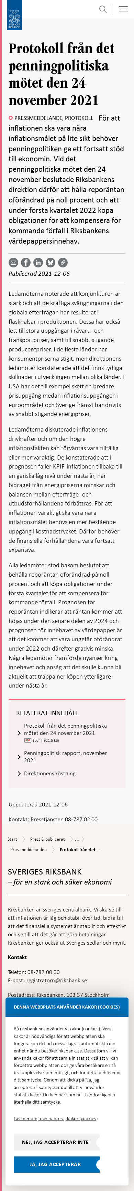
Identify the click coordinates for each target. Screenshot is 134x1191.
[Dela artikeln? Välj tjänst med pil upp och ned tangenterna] (39, 262)
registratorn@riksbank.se (56, 980)
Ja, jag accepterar (55, 1164)
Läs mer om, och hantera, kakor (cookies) (56, 1118)
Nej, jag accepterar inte (55, 1142)
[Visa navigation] (123, 9)
